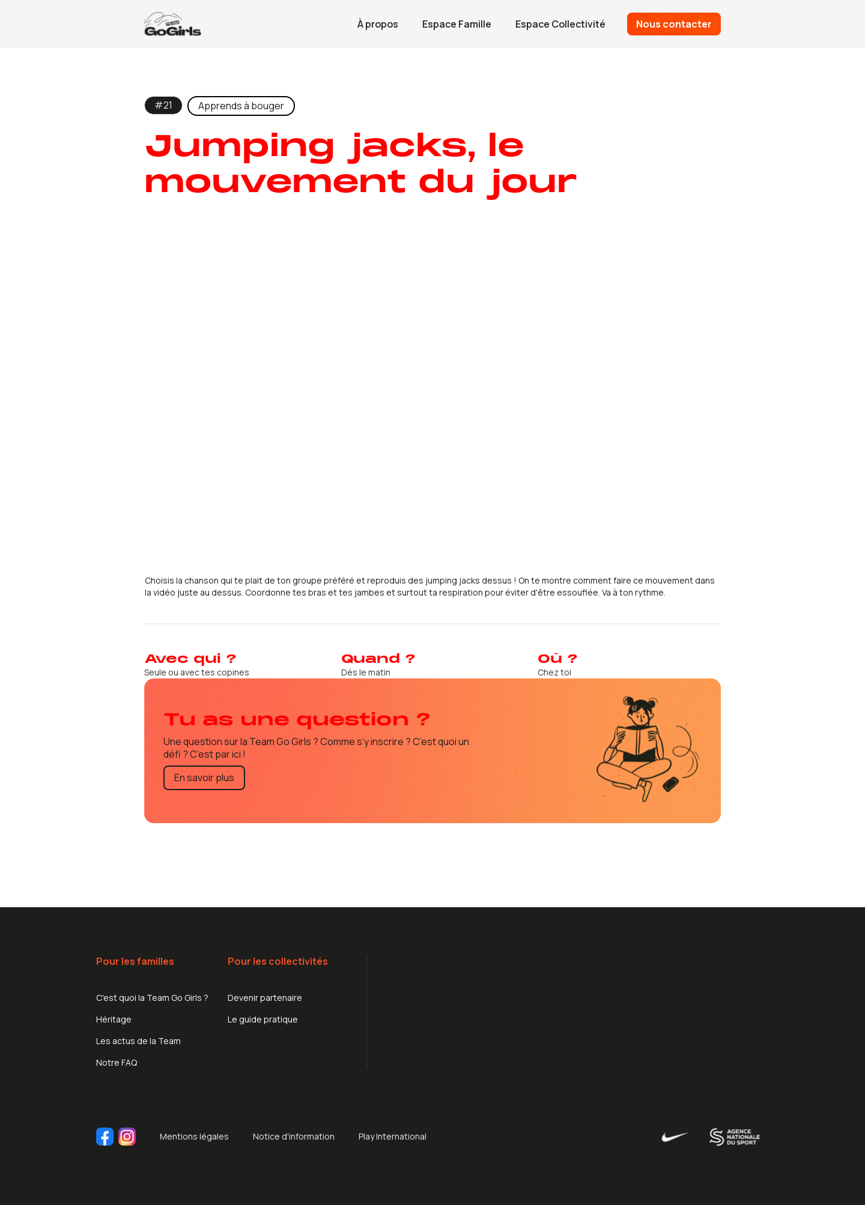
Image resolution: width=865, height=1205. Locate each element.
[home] (172, 24)
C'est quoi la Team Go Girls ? (152, 997)
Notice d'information (294, 1136)
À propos (377, 24)
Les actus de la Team (138, 1040)
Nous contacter (674, 24)
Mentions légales (194, 1136)
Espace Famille (456, 24)
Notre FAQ (116, 1062)
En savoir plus (204, 777)
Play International (392, 1136)
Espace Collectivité (560, 24)
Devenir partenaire (265, 997)
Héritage (114, 1019)
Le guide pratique (263, 1019)
